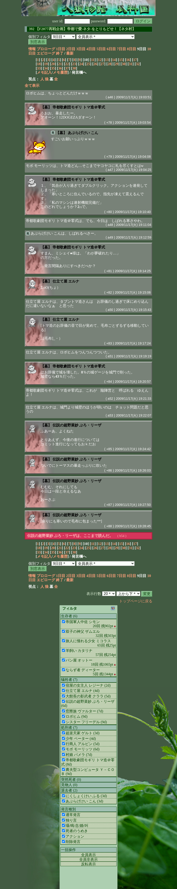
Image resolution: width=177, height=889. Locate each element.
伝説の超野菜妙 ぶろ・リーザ (77, 425)
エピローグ (46, 53)
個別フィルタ (39, 37)
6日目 (111, 49)
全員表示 (88, 855)
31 (131, 64)
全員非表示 (88, 859)
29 (116, 64)
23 (74, 64)
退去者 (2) (69, 790)
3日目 (81, 49)
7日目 (121, 49)
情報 (32, 49)
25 (88, 64)
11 (92, 60)
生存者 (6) (69, 616)
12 (100, 60)
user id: (71, 21)
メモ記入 (44, 72)
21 (60, 64)
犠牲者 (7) (69, 680)
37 (67, 68)
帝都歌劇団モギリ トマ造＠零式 (79, 107)
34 (46, 68)
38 (74, 68)
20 (53, 64)
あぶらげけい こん (83, 133)
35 (53, 68)
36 (60, 68)
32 (138, 64)
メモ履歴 (60, 72)
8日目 (131, 49)
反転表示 (88, 864)
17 (135, 60)
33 (39, 68)
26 (95, 64)
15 (121, 60)
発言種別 (68, 809)
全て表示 (32, 85)
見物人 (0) (69, 785)
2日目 (70, 49)
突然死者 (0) (71, 779)
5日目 (101, 49)
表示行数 (93, 594)
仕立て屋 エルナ (66, 281)
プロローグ (46, 49)
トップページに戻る (135, 601)
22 (67, 64)
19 (46, 64)
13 (107, 60)
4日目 (91, 49)
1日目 (60, 49)
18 (39, 64)
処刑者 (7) (69, 727)
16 (128, 60)
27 (102, 64)
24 (81, 64)
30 (123, 64)
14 (114, 60)
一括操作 (68, 850)
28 (109, 64)
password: (112, 21)
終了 (59, 53)
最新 (70, 53)
